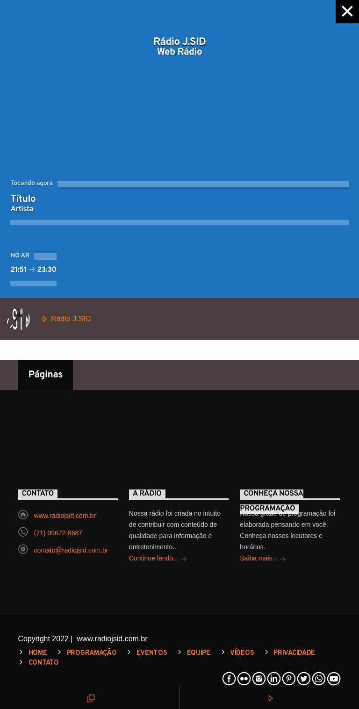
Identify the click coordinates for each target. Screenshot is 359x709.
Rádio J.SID (49, 319)
